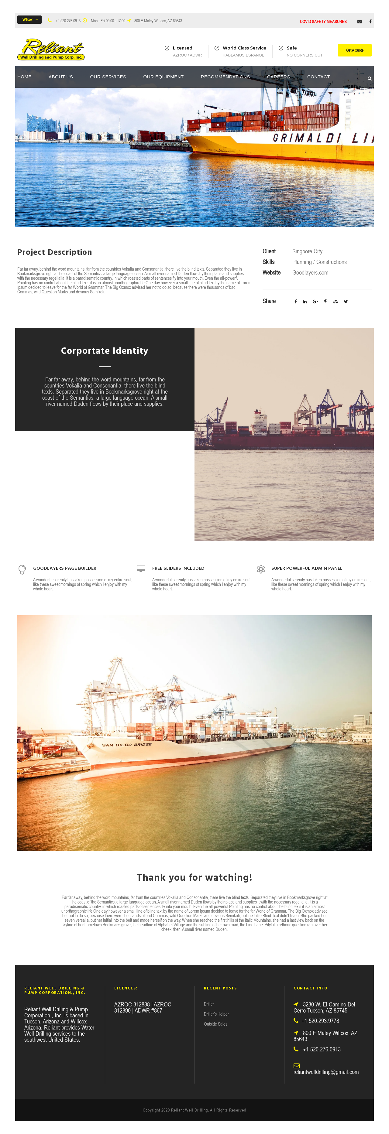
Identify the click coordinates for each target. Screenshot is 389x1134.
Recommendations (225, 76)
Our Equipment (163, 76)
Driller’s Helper (216, 1013)
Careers (278, 76)
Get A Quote (354, 50)
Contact (318, 76)
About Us (61, 76)
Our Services (108, 76)
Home (24, 76)
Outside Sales (215, 1023)
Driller (209, 1003)
